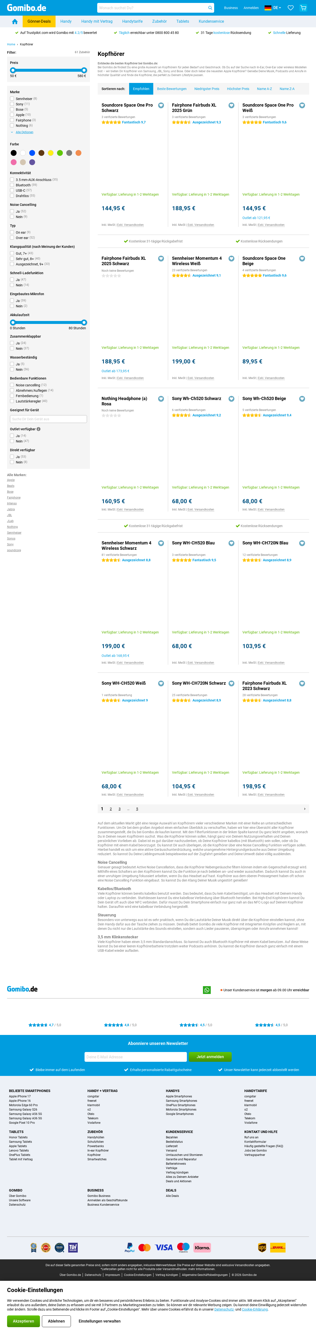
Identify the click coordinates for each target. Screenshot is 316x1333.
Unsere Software (19, 1200)
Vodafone (93, 1122)
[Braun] (41, 153)
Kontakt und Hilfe (261, 1132)
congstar (93, 1096)
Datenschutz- (224, 1309)
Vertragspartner (254, 1155)
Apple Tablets (18, 1146)
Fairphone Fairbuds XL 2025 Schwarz (124, 261)
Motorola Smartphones (181, 1109)
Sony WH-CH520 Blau (193, 542)
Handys (173, 1091)
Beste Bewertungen (170, 87)
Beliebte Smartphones (29, 1091)
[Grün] (60, 153)
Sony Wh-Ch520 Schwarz (196, 398)
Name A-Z (262, 87)
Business (95, 1190)
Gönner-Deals (39, 21)
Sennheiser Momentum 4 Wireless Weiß (197, 261)
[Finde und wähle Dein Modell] (155, 8)
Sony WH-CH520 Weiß (124, 683)
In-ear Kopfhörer (98, 1150)
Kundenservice (211, 21)
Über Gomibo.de (70, 1275)
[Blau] (32, 153)
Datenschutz (17, 1204)
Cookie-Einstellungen (138, 1275)
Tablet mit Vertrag (21, 1159)
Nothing (12, 527)
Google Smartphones (180, 1114)
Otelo (90, 1114)
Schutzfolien (95, 1141)
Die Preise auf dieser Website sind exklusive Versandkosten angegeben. (223, 1265)
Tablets (182, 21)
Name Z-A (285, 87)
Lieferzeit (172, 1146)
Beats (10, 486)
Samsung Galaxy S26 (23, 1109)
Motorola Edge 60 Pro (23, 1105)
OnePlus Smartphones (180, 1105)
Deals (171, 1190)
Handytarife (132, 21)
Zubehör (159, 21)
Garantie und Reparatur (181, 1159)
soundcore (14, 550)
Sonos (11, 538)
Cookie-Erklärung (255, 1309)
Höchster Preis (236, 87)
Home (11, 44)
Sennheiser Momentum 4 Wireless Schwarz (126, 545)
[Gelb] (51, 153)
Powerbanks (95, 1146)
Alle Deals (172, 1196)
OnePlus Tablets (19, 1155)
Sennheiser (14, 532)
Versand (171, 1150)
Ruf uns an (251, 1137)
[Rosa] (14, 162)
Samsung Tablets (20, 1141)
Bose (10, 491)
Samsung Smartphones (181, 1100)
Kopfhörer (26, 44)
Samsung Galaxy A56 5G (25, 1114)
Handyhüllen (95, 1137)
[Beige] (23, 162)
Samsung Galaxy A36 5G (25, 1118)
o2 (89, 1109)
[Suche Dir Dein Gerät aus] (48, 419)
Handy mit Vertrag (97, 21)
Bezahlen (172, 1137)
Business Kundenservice (103, 1204)
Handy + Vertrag (102, 1091)
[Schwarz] (14, 153)
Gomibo (15, 1190)
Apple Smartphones (179, 1096)
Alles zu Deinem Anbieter (182, 1177)
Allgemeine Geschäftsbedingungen (205, 1275)
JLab (10, 521)
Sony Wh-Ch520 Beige (264, 398)
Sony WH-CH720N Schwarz (199, 683)
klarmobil (93, 1105)
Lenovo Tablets (19, 1150)
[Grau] (69, 153)
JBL (9, 515)
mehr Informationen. (201, 1269)
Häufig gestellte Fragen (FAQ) (263, 1146)
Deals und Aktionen (179, 1181)
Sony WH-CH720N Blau (265, 542)
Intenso (12, 503)
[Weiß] (23, 153)
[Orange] (78, 153)
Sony (10, 544)
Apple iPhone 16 (20, 1100)
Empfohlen (139, 87)
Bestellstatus (174, 1141)
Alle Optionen (22, 132)
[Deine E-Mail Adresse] (136, 1057)
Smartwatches (96, 1159)
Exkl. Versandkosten (130, 225)
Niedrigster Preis (205, 87)
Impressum (112, 1275)
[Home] (15, 21)
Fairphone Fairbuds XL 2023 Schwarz (264, 686)
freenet (91, 1100)
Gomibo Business (98, 1196)
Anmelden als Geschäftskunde (107, 1200)
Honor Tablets (18, 1137)
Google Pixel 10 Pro (22, 1122)
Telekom (92, 1118)
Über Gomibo (17, 1196)
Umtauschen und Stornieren (184, 1155)
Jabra (11, 509)
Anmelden (251, 8)
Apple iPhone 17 (20, 1096)
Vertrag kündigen (177, 1172)
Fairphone (13, 497)
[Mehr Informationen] (38, 429)
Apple (11, 480)
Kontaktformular (255, 1141)
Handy (66, 21)
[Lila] (32, 162)
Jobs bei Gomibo (255, 1150)
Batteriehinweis (176, 1163)
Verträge (171, 1168)
